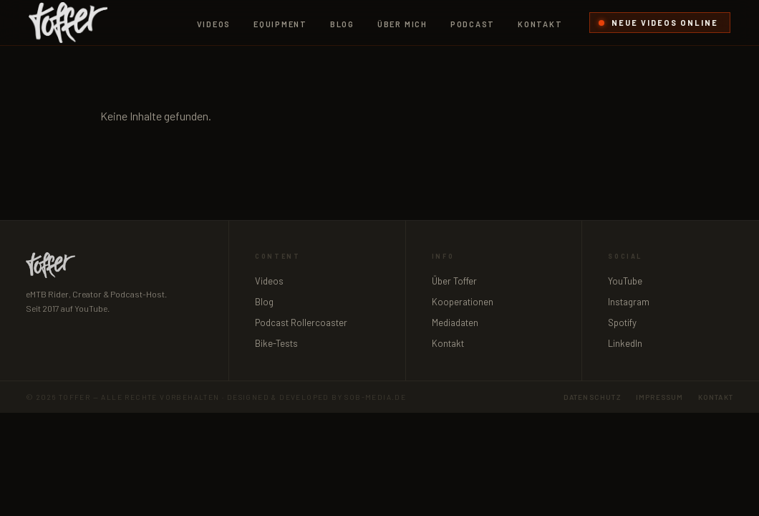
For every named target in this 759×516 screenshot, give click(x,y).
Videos (214, 24)
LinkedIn (625, 343)
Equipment (280, 24)
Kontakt (540, 24)
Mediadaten (455, 322)
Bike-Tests (276, 343)
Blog (342, 24)
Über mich (402, 24)
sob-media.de (375, 397)
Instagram (628, 301)
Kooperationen (462, 301)
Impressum (660, 397)
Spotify (622, 322)
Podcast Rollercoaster (301, 322)
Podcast (472, 24)
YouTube (625, 281)
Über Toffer (454, 281)
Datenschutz (593, 397)
